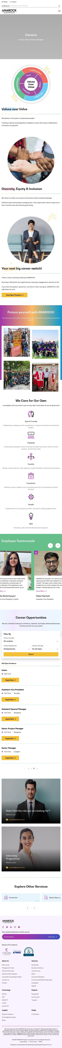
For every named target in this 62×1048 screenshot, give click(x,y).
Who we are (5, 965)
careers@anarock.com (17, 820)
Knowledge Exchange (9, 1017)
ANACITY (5, 1000)
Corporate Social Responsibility (12, 977)
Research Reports (7, 1014)
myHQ (4, 1003)
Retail (33, 974)
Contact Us (5, 980)
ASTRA (4, 994)
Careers (4, 983)
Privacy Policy (23, 1041)
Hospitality (35, 983)
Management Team (8, 968)
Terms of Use (33, 1041)
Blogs (4, 1020)
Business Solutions (37, 968)
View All (34, 986)
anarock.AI (5, 1006)
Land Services (36, 971)
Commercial (35, 997)
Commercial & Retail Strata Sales (42, 980)
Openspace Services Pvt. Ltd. (44, 1044)
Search (31, 654)
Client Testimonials (8, 971)
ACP (3, 997)
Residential (35, 965)
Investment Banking (38, 977)
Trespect (34, 1000)
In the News (35, 1014)
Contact (13, 2)
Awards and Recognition (9, 974)
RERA (40, 1041)
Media (5, 2)
